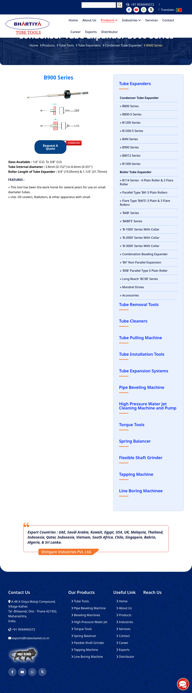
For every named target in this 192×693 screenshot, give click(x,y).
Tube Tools (66, 45)
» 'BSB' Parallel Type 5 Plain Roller (144, 271)
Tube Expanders (89, 45)
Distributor (109, 32)
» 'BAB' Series (129, 213)
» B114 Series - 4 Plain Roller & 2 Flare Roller (146, 182)
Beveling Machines (85, 615)
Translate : (171, 10)
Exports (91, 32)
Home (73, 20)
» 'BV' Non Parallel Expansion (140, 262)
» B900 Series (129, 147)
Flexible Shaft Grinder (87, 643)
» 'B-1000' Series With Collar (139, 229)
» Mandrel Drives (132, 287)
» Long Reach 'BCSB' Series (139, 279)
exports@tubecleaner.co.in (30, 638)
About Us (89, 20)
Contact (168, 20)
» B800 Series (129, 106)
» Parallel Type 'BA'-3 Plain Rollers (143, 192)
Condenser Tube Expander (123, 45)
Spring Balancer (83, 636)
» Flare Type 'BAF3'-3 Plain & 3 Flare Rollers (145, 203)
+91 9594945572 (142, 4)
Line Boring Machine (87, 657)
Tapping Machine (84, 650)
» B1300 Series (130, 164)
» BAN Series (129, 139)
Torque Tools (81, 629)
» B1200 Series (130, 122)
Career (75, 32)
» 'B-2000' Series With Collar (139, 238)
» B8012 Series (130, 155)
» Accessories (129, 295)
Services (151, 20)
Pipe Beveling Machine (88, 608)
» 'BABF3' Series (131, 221)
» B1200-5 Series (131, 131)
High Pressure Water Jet (89, 622)
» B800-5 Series (130, 114)
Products (109, 20)
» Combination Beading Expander (144, 254)
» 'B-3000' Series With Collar (139, 246)
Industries (131, 20)
